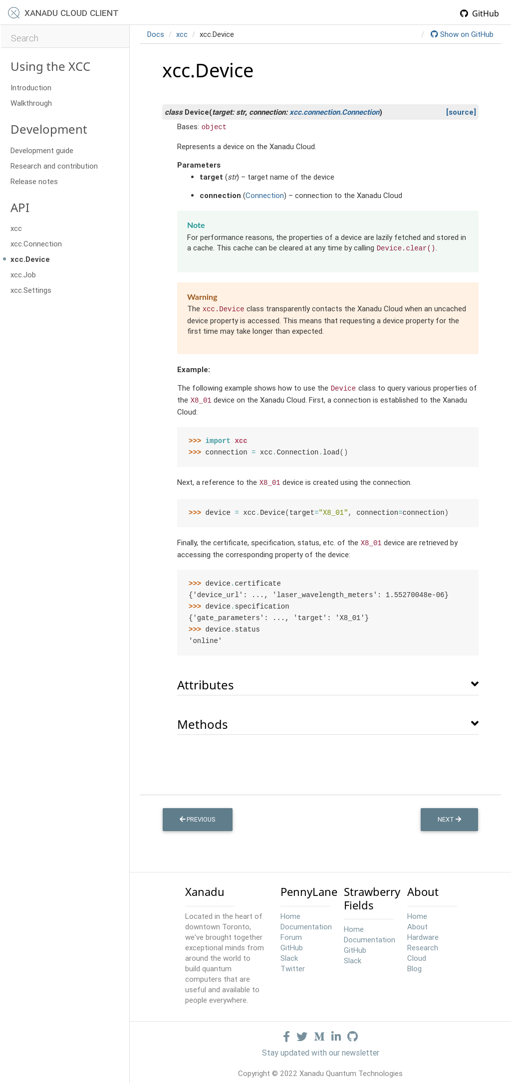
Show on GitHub (462, 34)
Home (290, 912)
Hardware (423, 933)
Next (449, 816)
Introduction (30, 87)
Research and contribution (54, 166)
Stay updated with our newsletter (320, 1049)
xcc (16, 228)
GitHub (479, 13)
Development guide (41, 150)
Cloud (416, 954)
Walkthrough (31, 103)
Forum (291, 933)
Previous (198, 816)
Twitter (292, 965)
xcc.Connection (36, 243)
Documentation (306, 923)
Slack (289, 954)
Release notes (34, 181)
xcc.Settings (30, 290)
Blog (414, 965)
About (417, 923)
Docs (155, 34)
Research (422, 944)
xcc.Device (30, 259)
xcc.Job (23, 274)
